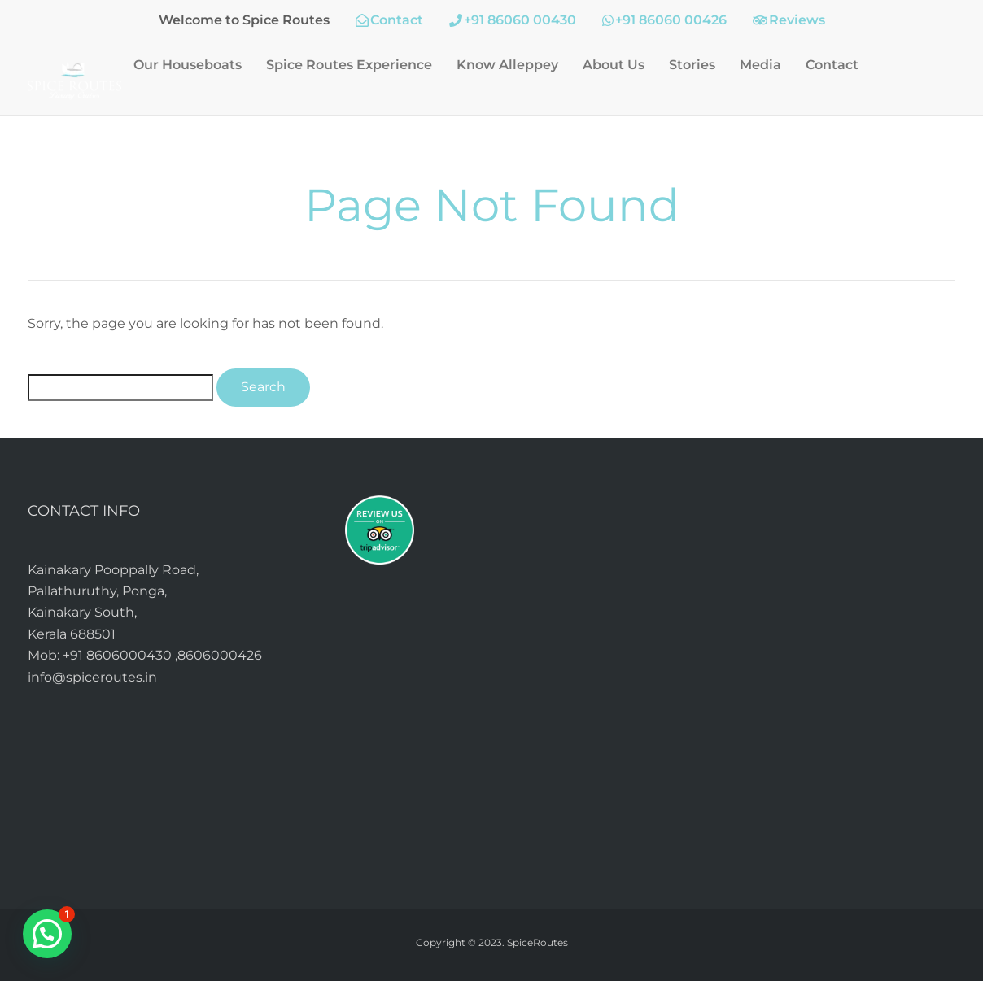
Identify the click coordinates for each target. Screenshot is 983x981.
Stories (692, 64)
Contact (832, 64)
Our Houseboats (187, 64)
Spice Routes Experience (349, 64)
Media (760, 64)
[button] (47, 933)
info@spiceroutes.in (92, 677)
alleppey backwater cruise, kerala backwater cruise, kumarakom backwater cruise (808, 678)
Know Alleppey (507, 64)
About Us (613, 64)
